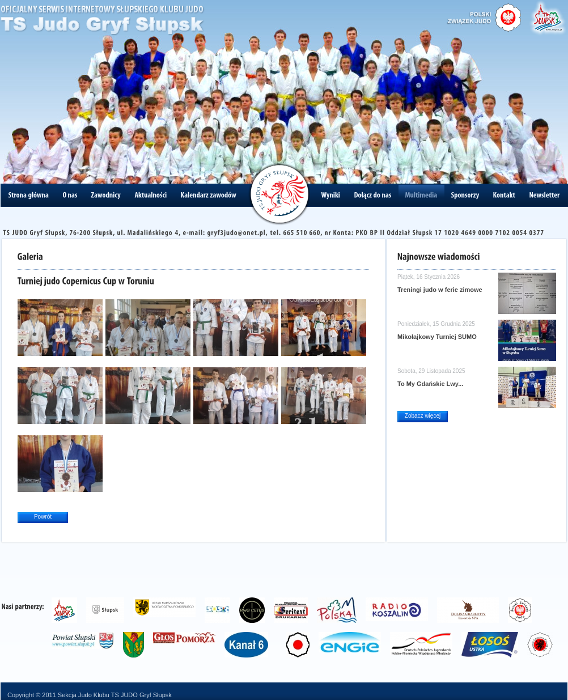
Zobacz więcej (422, 416)
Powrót (43, 517)
